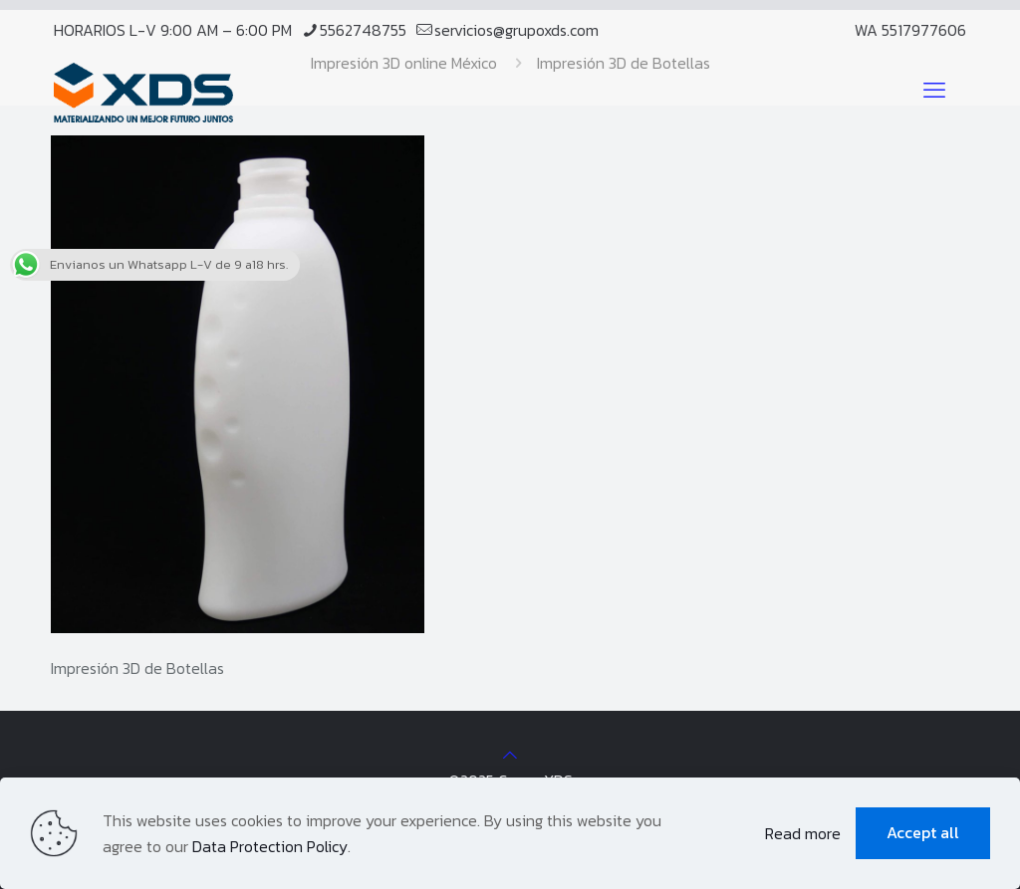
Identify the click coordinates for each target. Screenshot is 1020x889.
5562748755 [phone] (363, 30)
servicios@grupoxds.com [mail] (516, 30)
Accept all (923, 832)
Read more (803, 833)
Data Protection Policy (270, 846)
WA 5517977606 (910, 30)
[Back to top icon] (510, 755)
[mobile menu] (934, 91)
